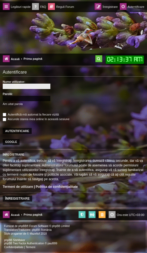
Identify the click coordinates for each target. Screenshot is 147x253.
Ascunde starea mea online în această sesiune (36, 119)
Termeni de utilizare (18, 187)
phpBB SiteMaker (14, 240)
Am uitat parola (13, 104)
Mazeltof (35, 233)
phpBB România (42, 229)
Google (11, 141)
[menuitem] (39, 7)
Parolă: (8, 94)
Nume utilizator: (14, 81)
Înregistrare (17, 199)
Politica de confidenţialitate (57, 187)
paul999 (52, 243)
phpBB (22, 226)
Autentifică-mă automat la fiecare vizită (31, 114)
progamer (16, 233)
